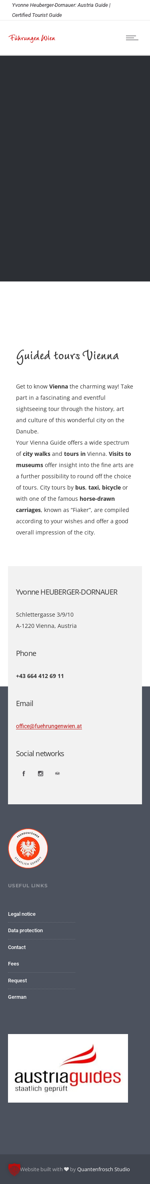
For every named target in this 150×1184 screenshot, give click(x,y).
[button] (14, 1169)
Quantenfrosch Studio (103, 1169)
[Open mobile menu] (134, 38)
